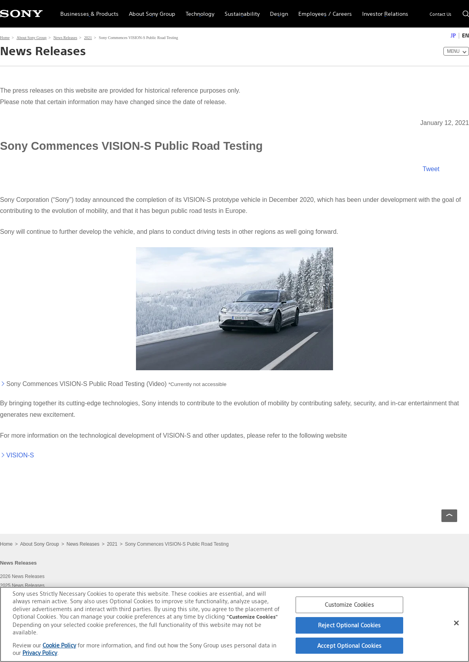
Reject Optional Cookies (349, 625)
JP (453, 36)
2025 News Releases (22, 585)
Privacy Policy (39, 652)
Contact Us (440, 14)
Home (4, 37)
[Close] (456, 623)
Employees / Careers (322, 10)
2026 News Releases (22, 576)
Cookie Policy (59, 645)
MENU (453, 51)
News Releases (65, 37)
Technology (197, 10)
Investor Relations (382, 10)
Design (276, 10)
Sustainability (240, 10)
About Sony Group (149, 10)
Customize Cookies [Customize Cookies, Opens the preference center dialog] (349, 605)
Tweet (430, 169)
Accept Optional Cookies (349, 645)
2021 (88, 37)
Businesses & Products (87, 10)
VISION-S (20, 455)
